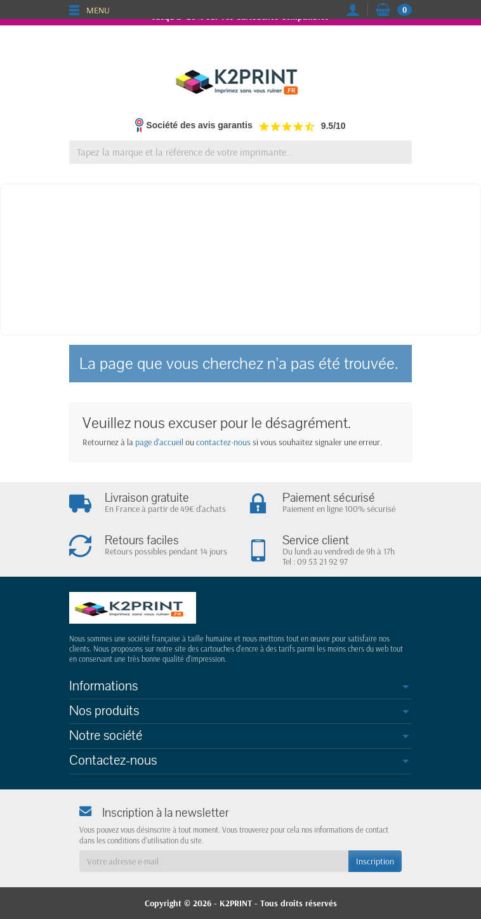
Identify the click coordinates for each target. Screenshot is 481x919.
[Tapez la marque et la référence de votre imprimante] (240, 152)
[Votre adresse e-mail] (213, 861)
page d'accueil (159, 442)
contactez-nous (223, 442)
